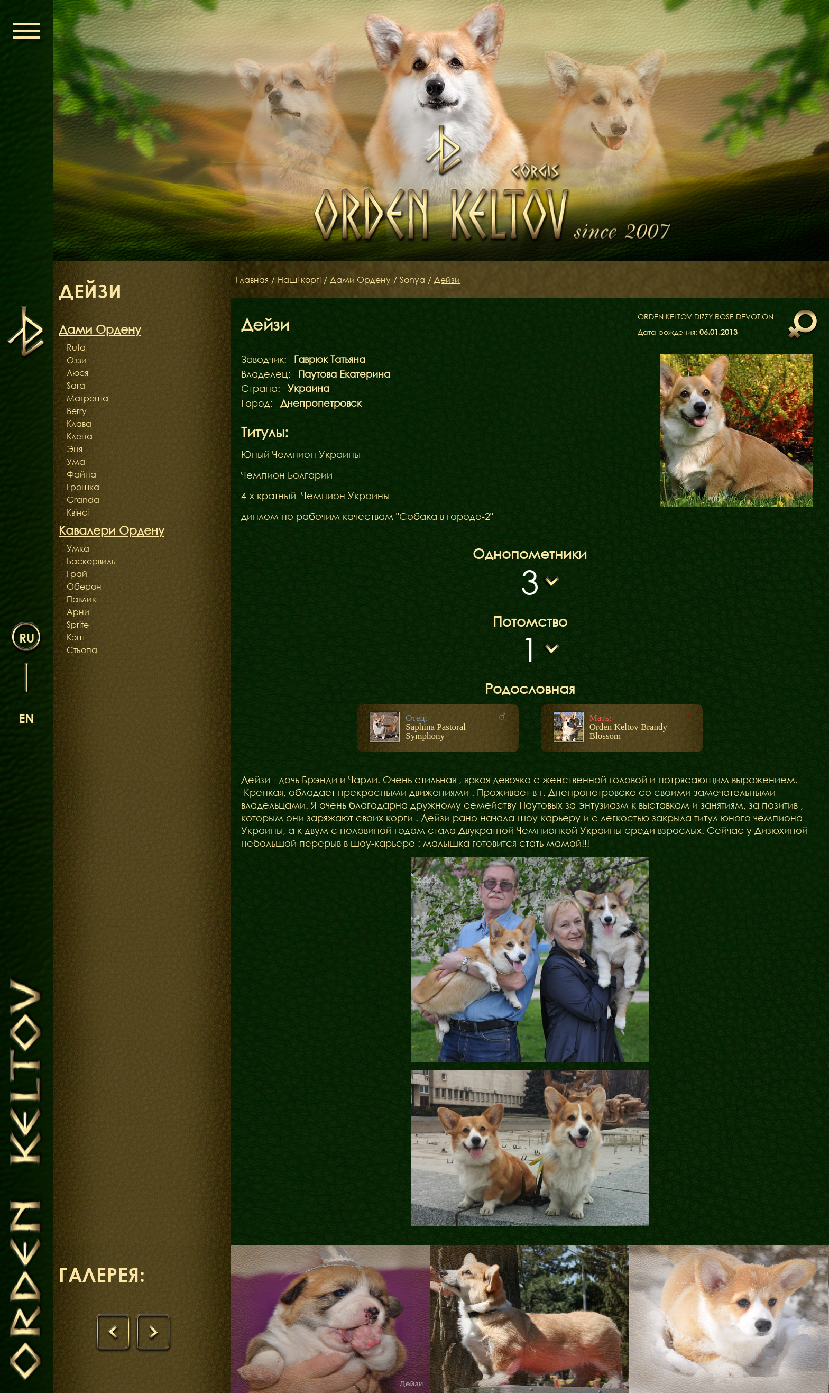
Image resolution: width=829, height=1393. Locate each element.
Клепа (80, 436)
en (26, 718)
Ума (76, 461)
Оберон (84, 586)
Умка (78, 548)
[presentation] (113, 1333)
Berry (77, 411)
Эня (74, 449)
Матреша (87, 398)
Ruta (76, 347)
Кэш (76, 637)
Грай (77, 574)
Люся (77, 373)
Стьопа (82, 650)
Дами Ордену (360, 280)
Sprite (78, 624)
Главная (252, 280)
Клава (79, 423)
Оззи (77, 360)
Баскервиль (91, 561)
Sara (76, 385)
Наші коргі (299, 280)
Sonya (412, 280)
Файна (81, 474)
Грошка (83, 487)
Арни (78, 612)
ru (26, 637)
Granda (83, 500)
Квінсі (78, 512)
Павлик (81, 599)
